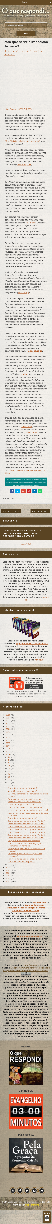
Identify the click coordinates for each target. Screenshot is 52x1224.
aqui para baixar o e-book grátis (32, 643)
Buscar (26, 33)
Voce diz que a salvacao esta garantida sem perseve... (28, 814)
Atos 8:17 (21, 164)
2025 (8, 715)
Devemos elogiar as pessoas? (21, 804)
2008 (8, 873)
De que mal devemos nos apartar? (24, 840)
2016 (8, 740)
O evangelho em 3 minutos (16, 902)
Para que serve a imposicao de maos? (25, 799)
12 (9, 757)
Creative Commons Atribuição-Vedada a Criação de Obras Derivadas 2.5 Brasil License (26, 908)
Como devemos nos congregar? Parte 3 (26, 832)
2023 (8, 720)
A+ (47, 1216)
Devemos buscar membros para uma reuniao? (25, 854)
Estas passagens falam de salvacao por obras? (26, 849)
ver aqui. (39, 660)
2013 (8, 748)
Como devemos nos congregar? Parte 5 (26, 826)
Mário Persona (32, 1205)
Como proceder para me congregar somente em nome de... (24, 844)
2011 (8, 754)
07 (9, 771)
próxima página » (40, 511)
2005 (8, 881)
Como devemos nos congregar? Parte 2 (26, 835)
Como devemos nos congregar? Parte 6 (26, 823)
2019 (8, 732)
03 (9, 782)
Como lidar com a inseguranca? (22, 818)
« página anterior (11, 511)
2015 (8, 743)
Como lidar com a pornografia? (22, 788)
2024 (8, 718)
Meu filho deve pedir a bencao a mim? (25, 859)
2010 (8, 867)
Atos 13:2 (22, 292)
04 (9, 779)
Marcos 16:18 (31, 432)
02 (9, 785)
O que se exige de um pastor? (21, 861)
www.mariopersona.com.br (29, 936)
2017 (8, 737)
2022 (8, 723)
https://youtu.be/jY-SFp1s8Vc (18, 109)
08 (9, 768)
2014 (8, 746)
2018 (8, 734)
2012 (8, 751)
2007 (8, 875)
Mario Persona (40, 902)
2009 (8, 870)
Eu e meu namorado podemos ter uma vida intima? (28, 795)
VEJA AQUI (26, 544)
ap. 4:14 (23, 374)
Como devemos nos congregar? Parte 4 (26, 829)
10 (9, 762)
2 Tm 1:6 (31, 222)
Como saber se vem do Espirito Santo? (26, 807)
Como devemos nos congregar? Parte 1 (26, 837)
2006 (8, 878)
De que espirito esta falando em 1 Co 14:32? (28, 810)
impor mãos (14, 51)
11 (9, 760)
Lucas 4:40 (26, 426)
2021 (8, 726)
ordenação (9, 54)
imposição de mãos (32, 51)
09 (9, 765)
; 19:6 (28, 164)
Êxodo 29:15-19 (35, 351)
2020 (8, 729)
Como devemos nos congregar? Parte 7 (26, 821)
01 (9, 864)
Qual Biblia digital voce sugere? (22, 791)
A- (47, 1220)
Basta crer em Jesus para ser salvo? (24, 801)
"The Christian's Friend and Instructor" (22, 141)
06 (9, 774)
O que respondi (11, 965)
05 (9, 777)
